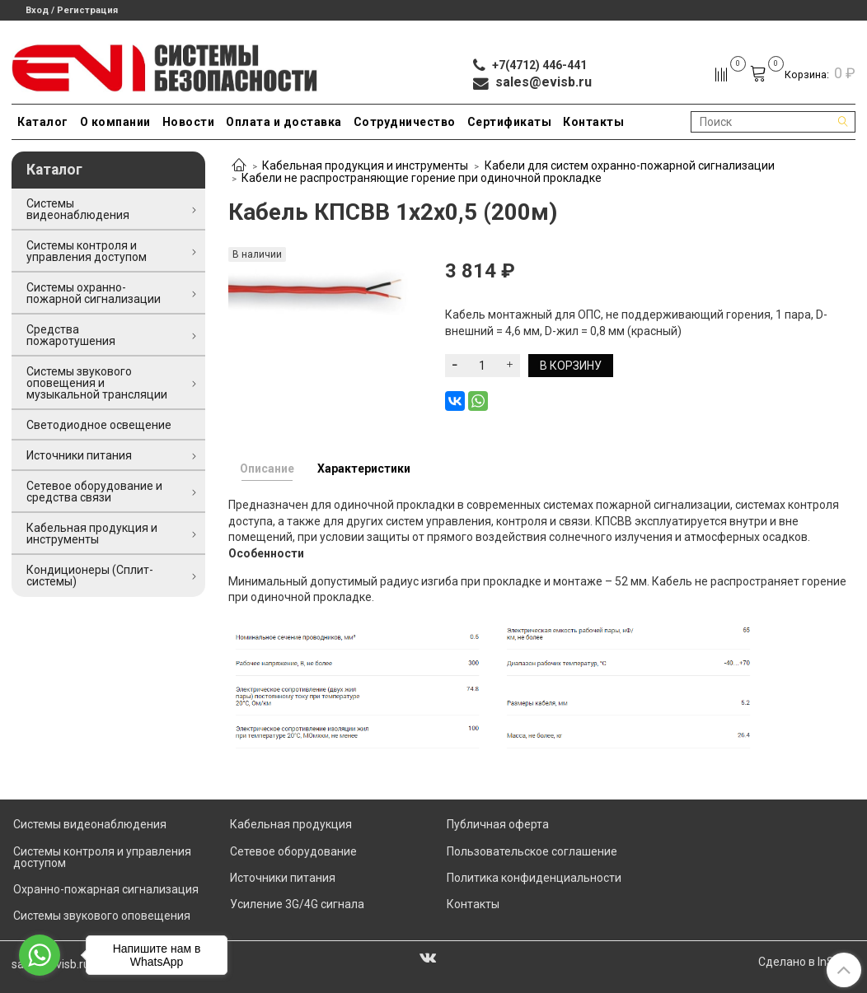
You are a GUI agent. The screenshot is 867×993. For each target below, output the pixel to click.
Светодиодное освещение (98, 424)
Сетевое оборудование (293, 851)
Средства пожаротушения (70, 335)
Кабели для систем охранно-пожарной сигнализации (630, 165)
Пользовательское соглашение (532, 851)
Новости (188, 121)
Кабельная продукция (291, 824)
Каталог (42, 121)
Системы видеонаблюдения (77, 209)
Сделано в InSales (806, 961)
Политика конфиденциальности (534, 877)
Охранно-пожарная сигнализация (106, 889)
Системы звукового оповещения (101, 915)
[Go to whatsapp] (39, 955)
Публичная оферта (498, 824)
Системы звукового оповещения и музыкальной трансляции (96, 383)
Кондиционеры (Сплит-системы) (89, 575)
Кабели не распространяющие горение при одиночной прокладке (421, 177)
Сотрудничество (405, 121)
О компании (115, 121)
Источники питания (79, 455)
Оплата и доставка (284, 121)
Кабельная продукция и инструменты (365, 165)
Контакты (593, 121)
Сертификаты (509, 121)
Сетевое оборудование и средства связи (94, 491)
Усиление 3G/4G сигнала (297, 904)
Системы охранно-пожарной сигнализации (93, 293)
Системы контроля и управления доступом (86, 251)
